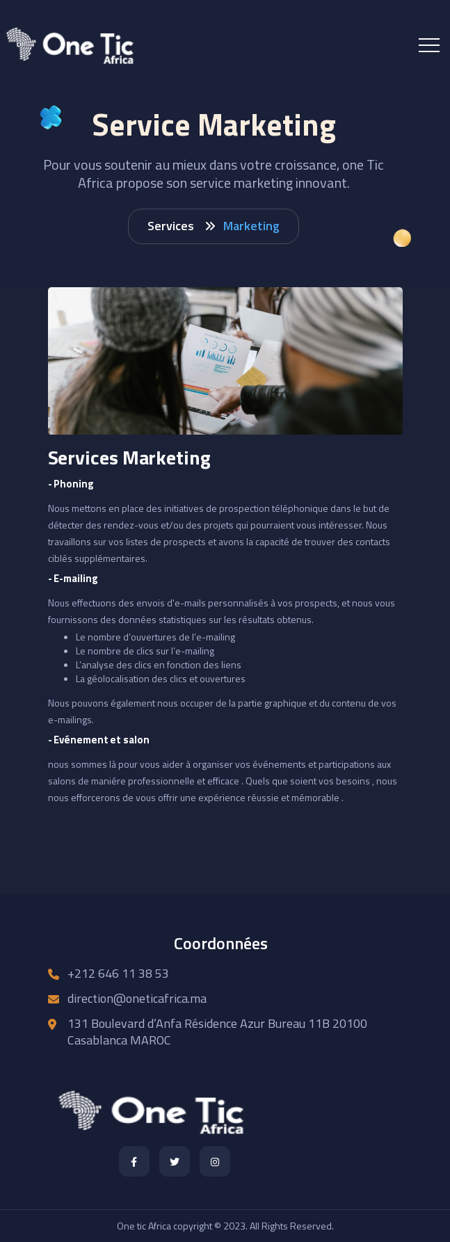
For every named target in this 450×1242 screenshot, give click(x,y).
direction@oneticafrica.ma (137, 998)
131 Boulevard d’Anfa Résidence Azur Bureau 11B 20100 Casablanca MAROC (217, 1031)
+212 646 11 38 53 (118, 973)
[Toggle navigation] (429, 45)
